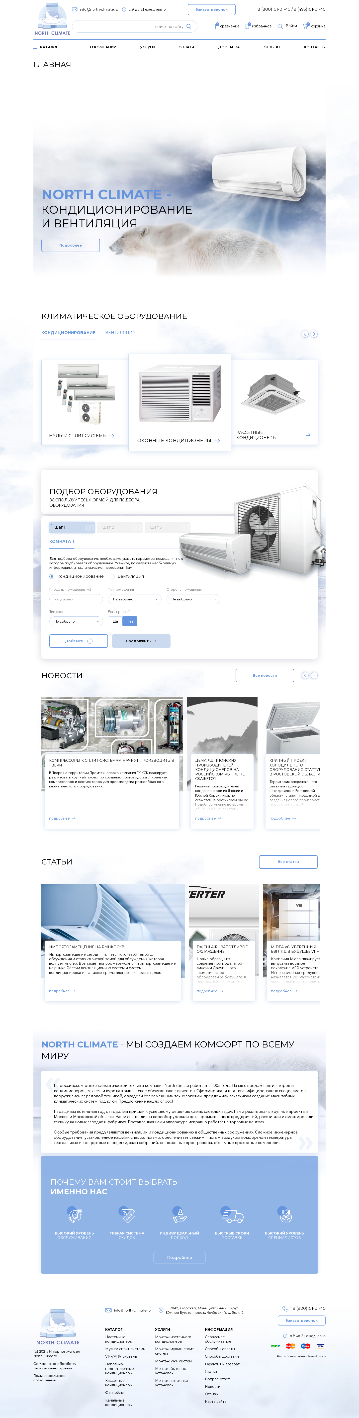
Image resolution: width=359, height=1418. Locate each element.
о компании (103, 47)
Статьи (211, 1371)
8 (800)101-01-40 (304, 1309)
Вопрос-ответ (217, 1379)
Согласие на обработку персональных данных (54, 1365)
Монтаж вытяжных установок (171, 1382)
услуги (147, 47)
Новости (212, 1386)
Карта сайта (215, 1401)
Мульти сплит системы (125, 1349)
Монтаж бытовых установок (170, 1370)
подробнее (59, 818)
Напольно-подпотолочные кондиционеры (119, 1368)
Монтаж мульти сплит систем (174, 1351)
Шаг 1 (74, 527)
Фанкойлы (114, 1392)
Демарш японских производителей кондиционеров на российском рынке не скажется (295, 769)
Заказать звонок (212, 9)
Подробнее (70, 245)
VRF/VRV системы (121, 1356)
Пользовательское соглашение (49, 1377)
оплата (187, 47)
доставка (229, 47)
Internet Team (316, 1356)
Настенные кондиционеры (118, 1339)
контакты (315, 47)
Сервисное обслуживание (218, 1339)
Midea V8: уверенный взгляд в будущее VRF (295, 949)
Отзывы (272, 47)
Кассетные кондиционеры (118, 1382)
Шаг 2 (122, 527)
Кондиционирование (68, 333)
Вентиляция (120, 333)
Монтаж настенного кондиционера (173, 1339)
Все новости (265, 675)
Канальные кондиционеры (118, 1402)
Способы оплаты (220, 1349)
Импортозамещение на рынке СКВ (86, 947)
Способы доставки (222, 1356)
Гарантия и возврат (222, 1364)
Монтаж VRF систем (173, 1361)
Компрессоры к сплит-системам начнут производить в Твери (222, 765)
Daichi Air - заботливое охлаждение (222, 949)
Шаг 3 (170, 527)
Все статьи (288, 861)
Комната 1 (61, 541)
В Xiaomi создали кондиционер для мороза (98, 760)
